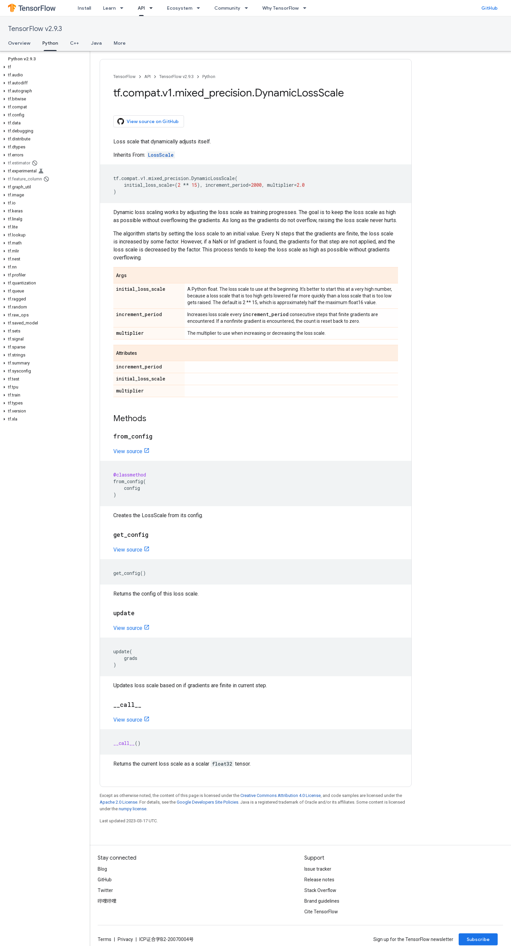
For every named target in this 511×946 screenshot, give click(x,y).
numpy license (132, 808)
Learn (109, 8)
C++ (74, 43)
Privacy (125, 939)
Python (208, 76)
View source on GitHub (148, 121)
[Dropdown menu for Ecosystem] (200, 8)
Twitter (105, 890)
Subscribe (478, 939)
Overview (19, 43)
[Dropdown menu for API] (153, 8)
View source (127, 451)
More (120, 43)
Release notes (319, 879)
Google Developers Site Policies (207, 802)
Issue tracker (317, 869)
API (147, 76)
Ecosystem (179, 8)
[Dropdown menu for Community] (248, 8)
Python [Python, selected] (50, 43)
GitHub (489, 8)
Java (96, 43)
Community (227, 8)
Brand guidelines (321, 901)
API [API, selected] (141, 8)
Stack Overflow (320, 890)
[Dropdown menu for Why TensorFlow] (307, 8)
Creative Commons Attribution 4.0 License (280, 795)
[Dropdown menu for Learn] (124, 8)
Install (84, 8)
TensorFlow (124, 76)
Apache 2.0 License (118, 802)
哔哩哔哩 (107, 901)
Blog (102, 869)
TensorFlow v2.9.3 (35, 29)
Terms (104, 939)
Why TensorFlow (280, 8)
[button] (43, 67)
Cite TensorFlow (321, 911)
